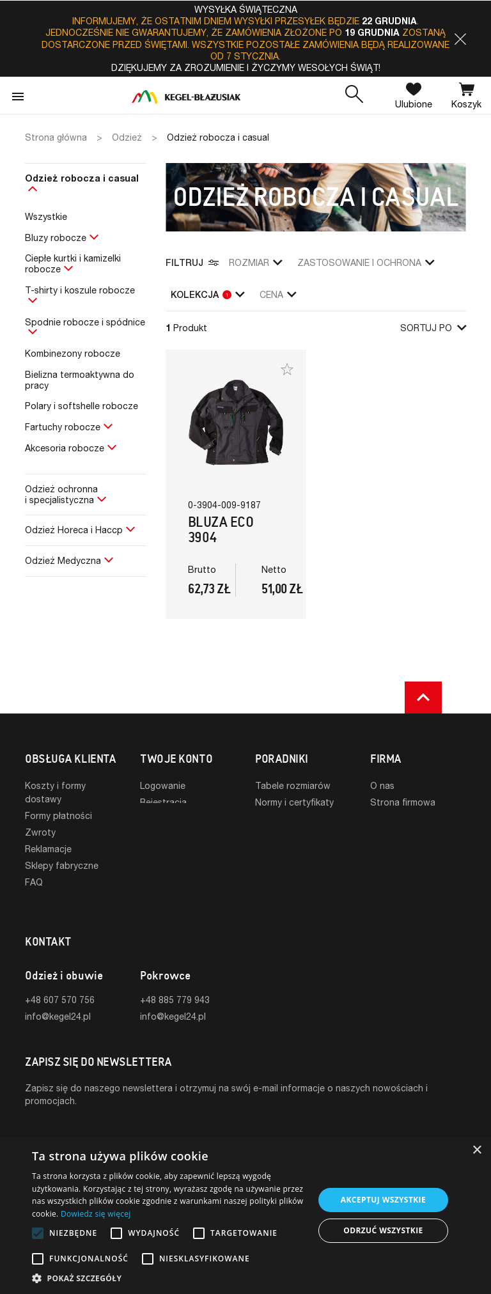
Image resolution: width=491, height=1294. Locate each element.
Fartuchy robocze (62, 426)
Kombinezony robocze (72, 353)
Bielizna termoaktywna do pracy (79, 380)
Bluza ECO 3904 (220, 530)
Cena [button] (278, 294)
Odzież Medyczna (63, 560)
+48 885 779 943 (175, 979)
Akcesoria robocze (64, 447)
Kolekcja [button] (207, 295)
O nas (382, 785)
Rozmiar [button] (255, 262)
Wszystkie (46, 216)
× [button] (476, 1150)
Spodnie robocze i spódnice (85, 321)
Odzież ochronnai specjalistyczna (61, 494)
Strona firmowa (402, 802)
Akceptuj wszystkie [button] (383, 1199)
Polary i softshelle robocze (81, 405)
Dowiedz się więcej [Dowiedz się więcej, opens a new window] (96, 1213)
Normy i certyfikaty (294, 802)
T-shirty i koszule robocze (80, 290)
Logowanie (162, 785)
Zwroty (40, 832)
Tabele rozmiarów (293, 785)
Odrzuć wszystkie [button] (383, 1230)
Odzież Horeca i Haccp (74, 529)
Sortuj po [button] (433, 327)
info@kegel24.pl (58, 995)
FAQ (34, 882)
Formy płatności (58, 815)
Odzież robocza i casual (82, 178)
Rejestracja (163, 802)
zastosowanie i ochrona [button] (365, 262)
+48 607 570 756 (60, 979)
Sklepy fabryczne (61, 865)
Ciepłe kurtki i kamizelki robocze (73, 263)
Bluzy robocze (55, 237)
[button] (460, 39)
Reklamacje (48, 848)
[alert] (245, 1215)
